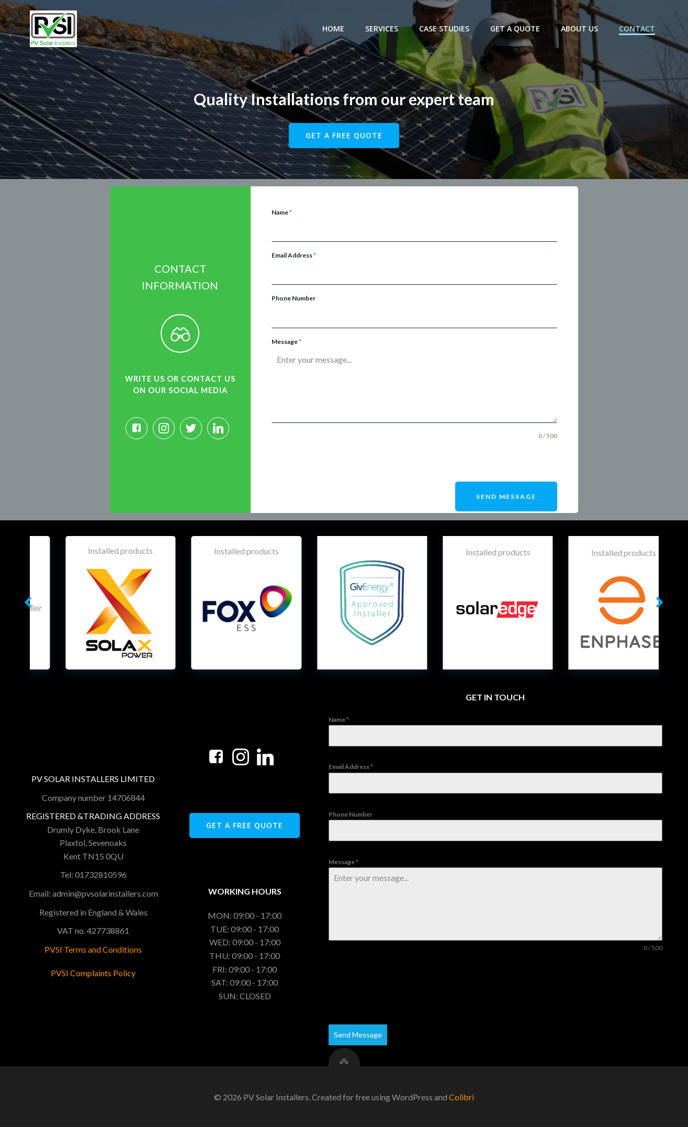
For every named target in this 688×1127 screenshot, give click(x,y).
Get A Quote (516, 29)
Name (282, 213)
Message (286, 342)
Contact (638, 29)
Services (382, 29)
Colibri (461, 1096)
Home (334, 29)
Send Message (506, 497)
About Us (580, 29)
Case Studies (445, 29)
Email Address (294, 256)
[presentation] (351, 461)
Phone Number (293, 299)
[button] (28, 602)
